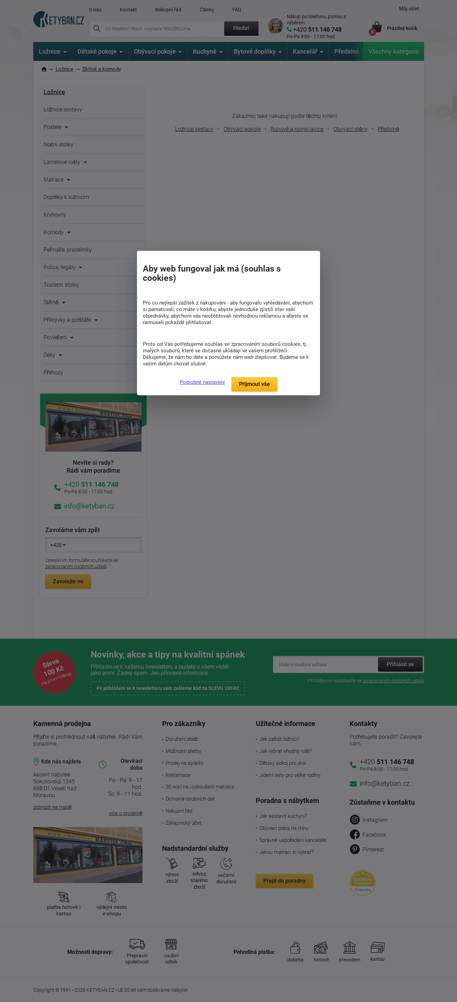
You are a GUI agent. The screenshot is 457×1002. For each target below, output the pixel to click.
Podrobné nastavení (202, 382)
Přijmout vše (254, 384)
